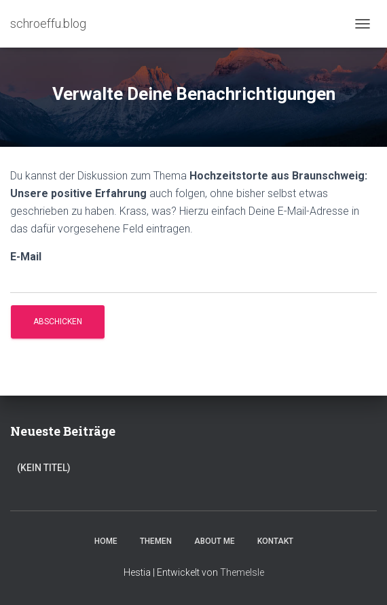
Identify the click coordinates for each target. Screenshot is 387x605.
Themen (156, 541)
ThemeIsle (242, 572)
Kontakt (275, 541)
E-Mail (25, 256)
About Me (214, 541)
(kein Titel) (44, 467)
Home (105, 541)
